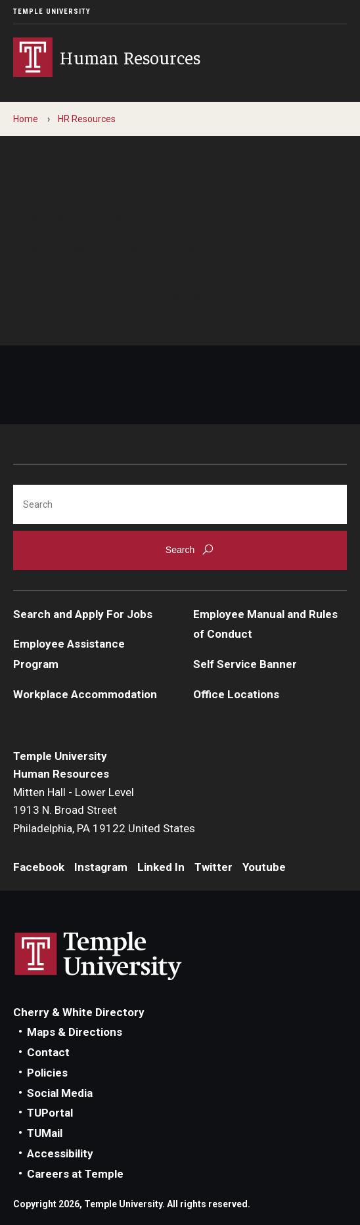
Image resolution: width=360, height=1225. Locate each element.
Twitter (213, 867)
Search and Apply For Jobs (82, 614)
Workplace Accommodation (85, 694)
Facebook (38, 867)
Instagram (100, 867)
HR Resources (87, 119)
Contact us (42, 295)
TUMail (44, 1133)
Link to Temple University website (98, 956)
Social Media (60, 1093)
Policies (47, 1072)
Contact (48, 1052)
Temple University (52, 11)
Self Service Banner (245, 664)
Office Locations (236, 694)
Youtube (264, 867)
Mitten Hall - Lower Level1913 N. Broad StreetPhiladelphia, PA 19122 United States (104, 810)
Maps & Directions (74, 1031)
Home (25, 119)
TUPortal (50, 1112)
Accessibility (60, 1153)
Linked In (161, 867)
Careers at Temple (75, 1173)
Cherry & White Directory (79, 1012)
